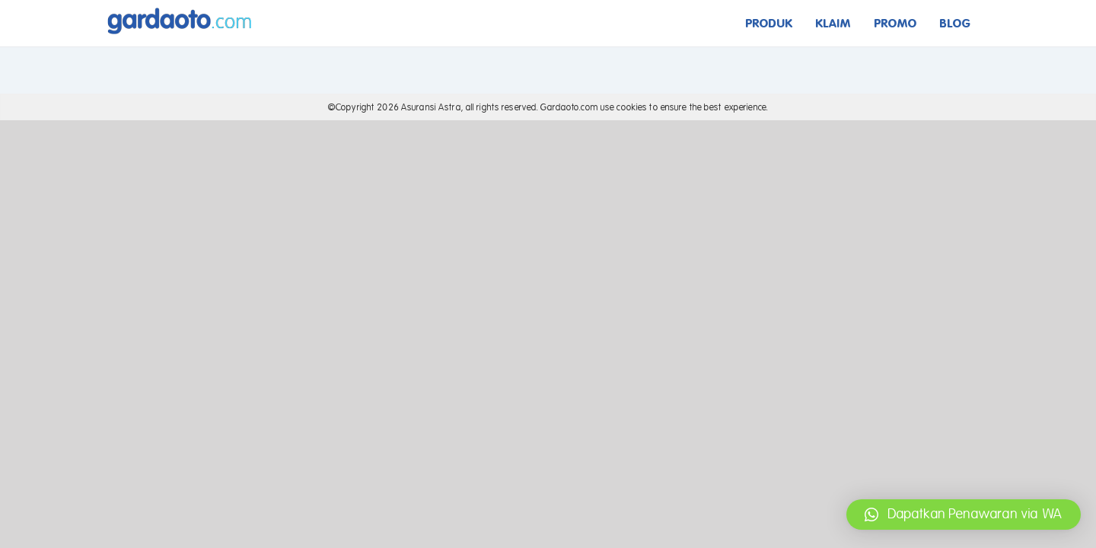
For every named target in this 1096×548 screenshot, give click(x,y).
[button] (963, 514)
